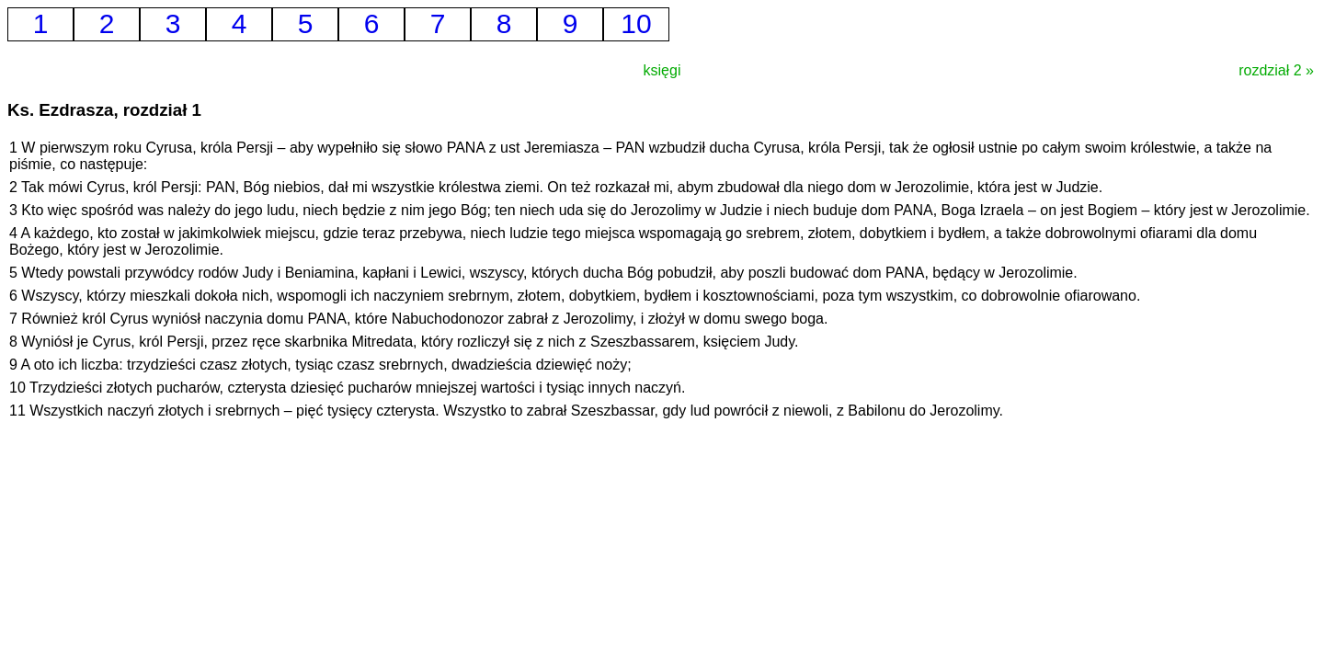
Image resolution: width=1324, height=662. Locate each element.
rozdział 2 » (1276, 70)
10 (636, 23)
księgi (662, 70)
